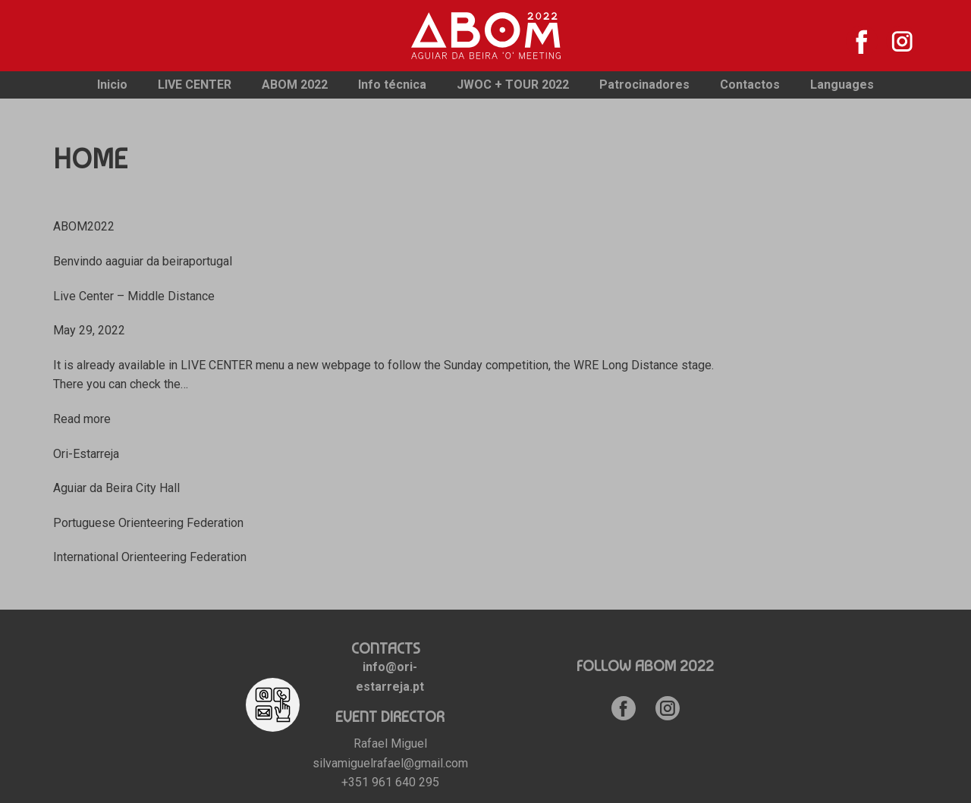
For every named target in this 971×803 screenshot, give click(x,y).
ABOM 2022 (295, 84)
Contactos (750, 84)
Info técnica (392, 84)
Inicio (112, 84)
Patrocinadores (644, 84)
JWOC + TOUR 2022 (513, 84)
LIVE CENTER (194, 84)
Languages (842, 84)
